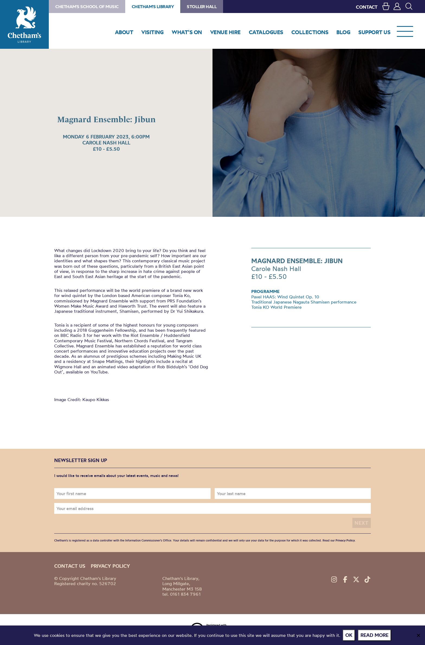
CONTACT (367, 7)
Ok (349, 635)
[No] (418, 635)
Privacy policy (110, 566)
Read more (375, 635)
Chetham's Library (24, 24)
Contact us (69, 566)
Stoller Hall (202, 6)
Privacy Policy (345, 540)
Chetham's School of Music (87, 6)
